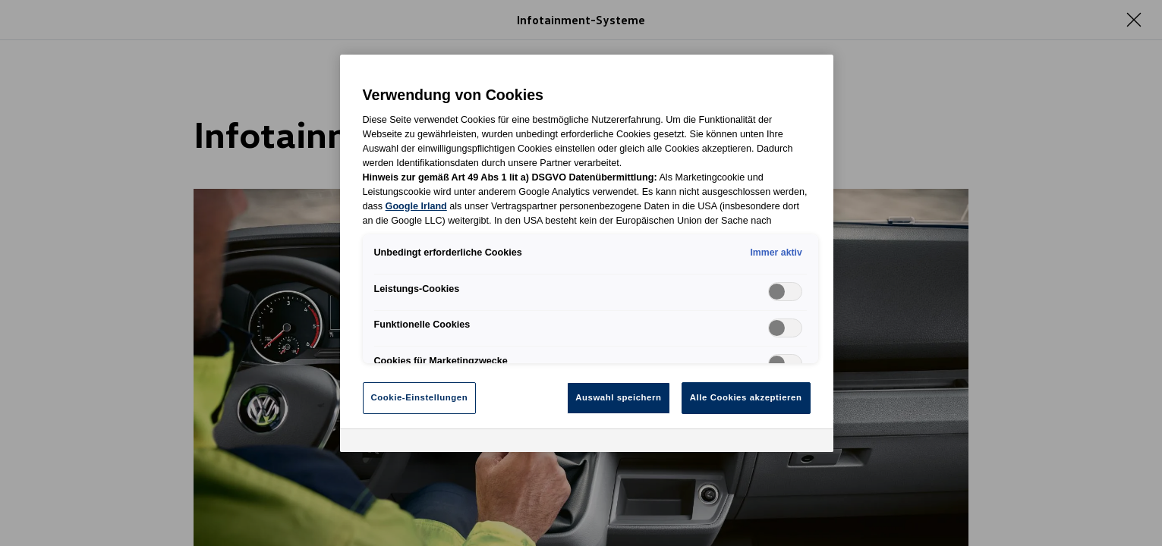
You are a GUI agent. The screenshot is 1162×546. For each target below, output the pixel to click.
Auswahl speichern (618, 397)
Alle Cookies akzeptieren (746, 397)
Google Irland (416, 206)
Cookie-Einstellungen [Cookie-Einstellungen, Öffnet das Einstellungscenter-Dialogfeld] (419, 397)
